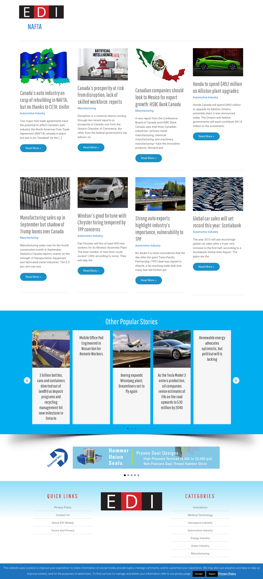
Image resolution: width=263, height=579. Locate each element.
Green (173, 12)
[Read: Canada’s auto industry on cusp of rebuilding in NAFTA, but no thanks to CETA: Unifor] (45, 66)
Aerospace (121, 12)
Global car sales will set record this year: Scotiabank (217, 222)
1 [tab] (128, 428)
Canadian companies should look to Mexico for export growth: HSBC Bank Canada (159, 97)
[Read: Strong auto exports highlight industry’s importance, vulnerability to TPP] (160, 193)
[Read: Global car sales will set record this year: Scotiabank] (218, 194)
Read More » (33, 149)
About (209, 12)
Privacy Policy (227, 573)
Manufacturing (191, 12)
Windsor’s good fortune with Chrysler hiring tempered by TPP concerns (102, 222)
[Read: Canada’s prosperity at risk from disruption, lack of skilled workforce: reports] (103, 64)
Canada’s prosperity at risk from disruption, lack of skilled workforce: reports (101, 95)
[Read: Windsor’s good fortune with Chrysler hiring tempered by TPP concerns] (103, 192)
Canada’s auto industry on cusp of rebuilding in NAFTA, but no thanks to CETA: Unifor (45, 100)
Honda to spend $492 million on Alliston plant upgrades (217, 87)
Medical (105, 12)
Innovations (88, 12)
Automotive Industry (32, 113)
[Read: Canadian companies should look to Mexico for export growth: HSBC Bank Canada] (160, 65)
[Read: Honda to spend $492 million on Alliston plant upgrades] (218, 62)
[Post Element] (51, 377)
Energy (158, 12)
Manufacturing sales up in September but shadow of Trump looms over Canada (42, 224)
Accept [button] (199, 573)
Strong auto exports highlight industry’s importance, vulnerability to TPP (159, 228)
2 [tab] (131, 428)
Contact (224, 12)
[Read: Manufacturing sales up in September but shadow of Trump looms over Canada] (45, 193)
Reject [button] (212, 573)
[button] (238, 12)
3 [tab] (135, 428)
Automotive (141, 12)
